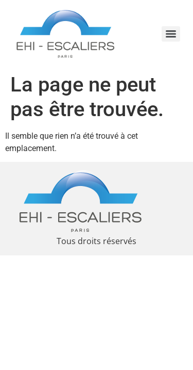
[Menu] (171, 34)
